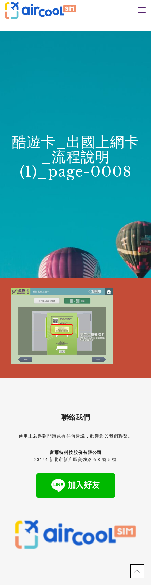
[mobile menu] (142, 10)
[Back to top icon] (137, 571)
